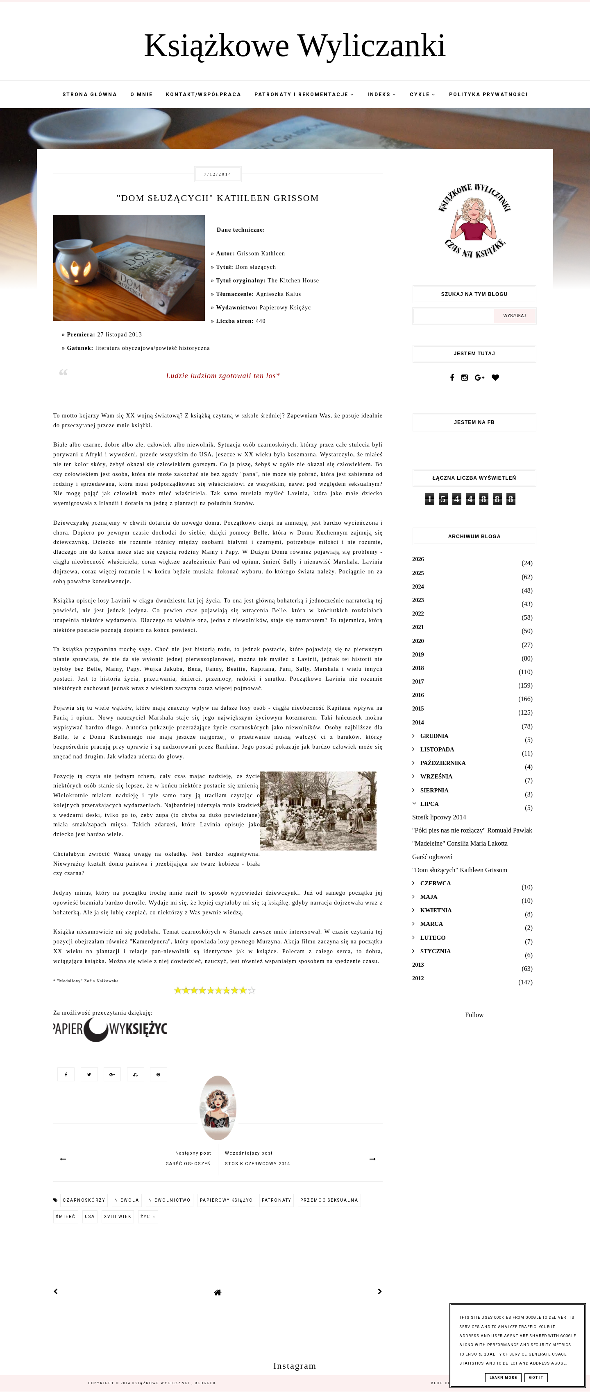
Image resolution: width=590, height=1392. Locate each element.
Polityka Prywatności (488, 94)
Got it (536, 1378)
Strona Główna (89, 94)
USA (90, 1216)
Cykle (423, 94)
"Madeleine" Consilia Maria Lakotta (460, 843)
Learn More (503, 1378)
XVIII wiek (118, 1216)
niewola (126, 1200)
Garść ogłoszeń (432, 856)
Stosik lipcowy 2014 (439, 817)
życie (148, 1216)
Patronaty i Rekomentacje (304, 94)
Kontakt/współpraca (203, 94)
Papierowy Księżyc (226, 1200)
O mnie (141, 94)
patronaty (276, 1200)
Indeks (382, 94)
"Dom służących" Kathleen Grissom (459, 869)
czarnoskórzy (84, 1200)
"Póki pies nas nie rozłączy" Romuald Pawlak (472, 830)
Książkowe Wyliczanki (295, 45)
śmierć (66, 1216)
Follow (474, 1014)
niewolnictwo (169, 1200)
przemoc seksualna (329, 1200)
